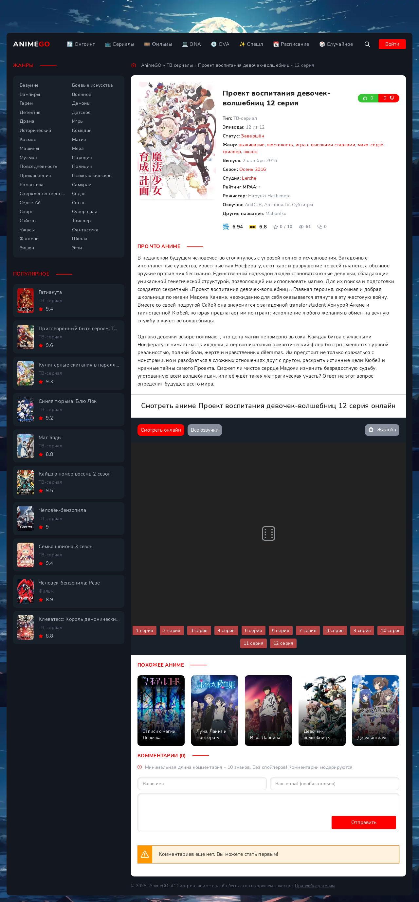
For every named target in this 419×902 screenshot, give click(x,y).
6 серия (280, 630)
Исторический (35, 130)
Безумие (29, 85)
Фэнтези (29, 239)
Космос (28, 139)
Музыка (28, 157)
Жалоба (382, 429)
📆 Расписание (291, 44)
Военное (81, 94)
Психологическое (92, 175)
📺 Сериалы (120, 44)
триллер (232, 152)
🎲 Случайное (336, 44)
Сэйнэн (28, 221)
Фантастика (85, 230)
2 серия (171, 630)
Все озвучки (205, 430)
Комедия (82, 130)
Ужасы (27, 230)
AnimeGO (151, 65)
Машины (29, 148)
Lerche (249, 178)
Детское (81, 112)
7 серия (308, 630)
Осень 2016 (252, 169)
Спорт (26, 211)
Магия (79, 139)
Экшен (27, 248)
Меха (78, 148)
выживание (252, 145)
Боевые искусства (92, 85)
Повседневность (38, 166)
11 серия (254, 643)
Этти (77, 248)
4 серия (226, 630)
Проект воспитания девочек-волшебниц (244, 65)
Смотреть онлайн (161, 430)
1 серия (144, 630)
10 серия (391, 630)
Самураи (81, 185)
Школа (80, 239)
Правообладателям (315, 886)
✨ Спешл (251, 44)
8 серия (335, 630)
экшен (251, 152)
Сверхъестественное (42, 193)
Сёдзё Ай (30, 203)
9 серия (362, 630)
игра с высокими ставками (325, 145)
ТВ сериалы (180, 65)
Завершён (252, 136)
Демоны (81, 103)
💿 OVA (220, 44)
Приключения (35, 175)
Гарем (26, 103)
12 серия (283, 643)
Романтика (32, 185)
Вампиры (30, 94)
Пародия (82, 157)
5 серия (253, 630)
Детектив (30, 112)
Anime (31, 44)
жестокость (280, 145)
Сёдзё (79, 193)
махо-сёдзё (371, 145)
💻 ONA (191, 44)
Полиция (82, 166)
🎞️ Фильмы (158, 44)
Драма (27, 121)
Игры (77, 121)
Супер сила (85, 211)
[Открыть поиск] (367, 44)
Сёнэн (79, 203)
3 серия (199, 630)
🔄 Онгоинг (81, 44)
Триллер (81, 221)
